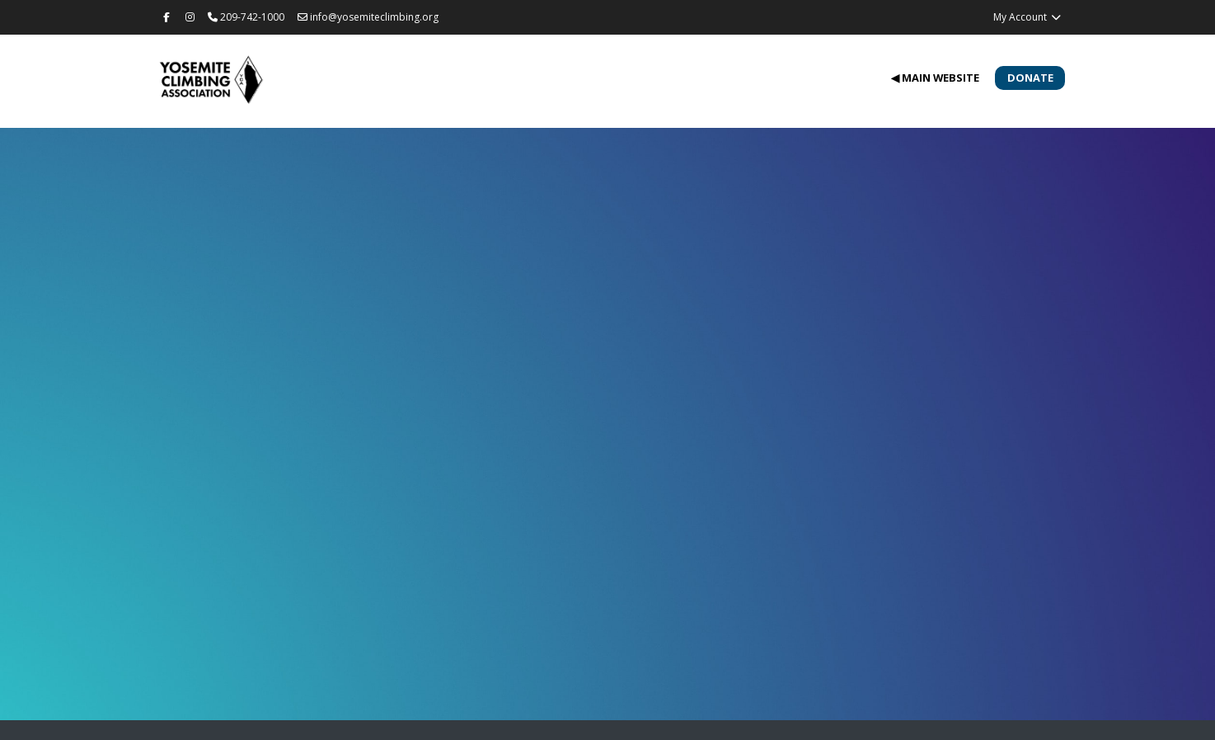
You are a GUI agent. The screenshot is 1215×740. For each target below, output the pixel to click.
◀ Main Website (935, 77)
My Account (1027, 17)
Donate (1030, 77)
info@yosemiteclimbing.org (368, 17)
